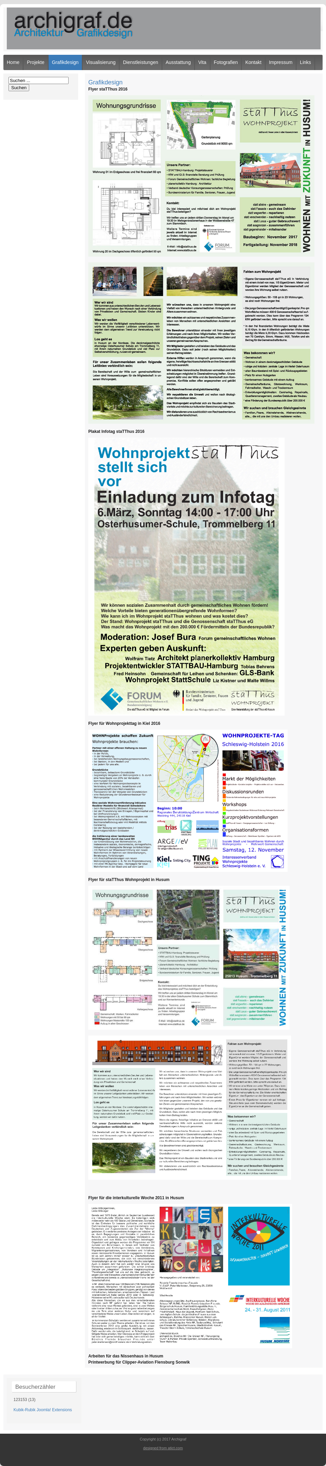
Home (13, 62)
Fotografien (226, 62)
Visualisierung (100, 62)
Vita (202, 62)
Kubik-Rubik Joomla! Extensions (43, 1409)
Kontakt (253, 62)
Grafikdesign (65, 62)
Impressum (280, 62)
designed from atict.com (163, 1448)
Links (305, 62)
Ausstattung (178, 62)
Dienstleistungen (140, 62)
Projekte (35, 62)
